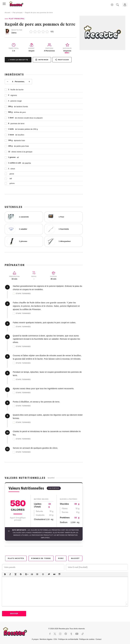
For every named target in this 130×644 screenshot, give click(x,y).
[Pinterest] (65, 633)
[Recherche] (117, 5)
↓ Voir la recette (18, 60)
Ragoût (75, 558)
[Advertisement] (106, 84)
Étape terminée (22, 294)
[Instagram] (60, 633)
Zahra (13, 33)
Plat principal (17, 12)
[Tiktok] (82, 633)
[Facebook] (50, 634)
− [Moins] (7, 81)
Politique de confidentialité (68, 639)
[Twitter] (54, 633)
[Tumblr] (71, 633)
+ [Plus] (29, 81)
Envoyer (14, 614)
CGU (55, 639)
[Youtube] (76, 633)
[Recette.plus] (18, 4)
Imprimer (41, 60)
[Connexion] (125, 5)
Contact (98, 639)
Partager (62, 60)
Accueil (7, 12)
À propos (35, 639)
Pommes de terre (41, 558)
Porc (61, 558)
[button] (5, 574)
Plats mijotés (16, 558)
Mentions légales (46, 639)
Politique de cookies (87, 639)
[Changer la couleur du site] (112, 5)
